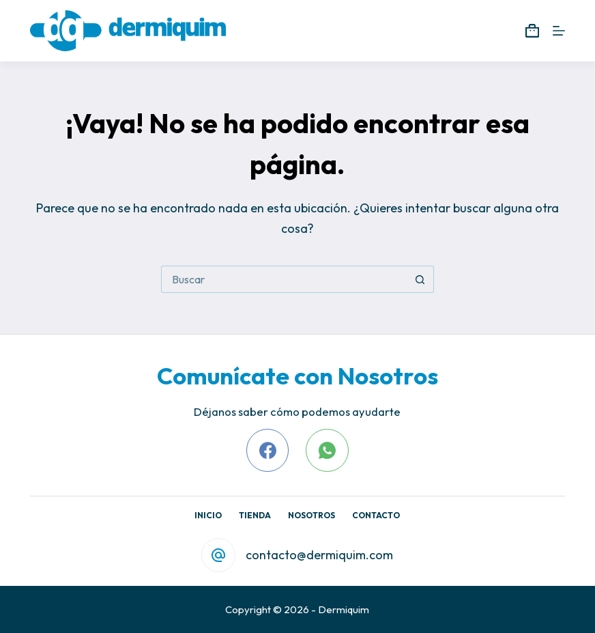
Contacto (376, 515)
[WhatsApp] (327, 450)
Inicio (208, 515)
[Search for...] (284, 279)
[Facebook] (267, 450)
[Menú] (559, 31)
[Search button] (420, 279)
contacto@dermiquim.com (319, 555)
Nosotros (311, 515)
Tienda (255, 515)
